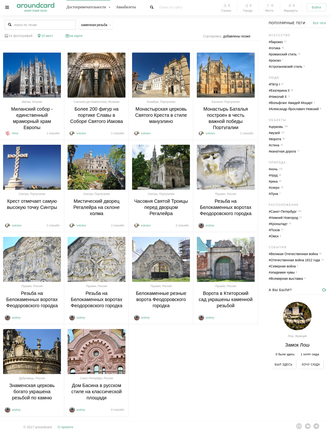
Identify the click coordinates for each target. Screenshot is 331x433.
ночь (274, 169)
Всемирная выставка (287, 278)
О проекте (65, 427)
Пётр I (275, 84)
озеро (275, 187)
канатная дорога (283, 151)
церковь (277, 126)
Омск (275, 236)
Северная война (283, 266)
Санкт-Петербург (284, 211)
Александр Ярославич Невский (295, 109)
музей (275, 133)
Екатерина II (280, 90)
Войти (316, 7)
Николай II (278, 96)
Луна (274, 193)
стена (275, 145)
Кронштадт (279, 224)
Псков (275, 230)
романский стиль (284, 54)
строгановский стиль (286, 66)
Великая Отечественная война (294, 254)
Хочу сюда (311, 364)
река (274, 181)
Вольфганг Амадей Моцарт (292, 102)
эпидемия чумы (282, 272)
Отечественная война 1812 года (295, 260)
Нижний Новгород (284, 217)
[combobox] (238, 36)
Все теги (319, 23)
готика (275, 48)
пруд (274, 175)
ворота (276, 139)
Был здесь (284, 364)
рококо (276, 60)
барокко (277, 42)
